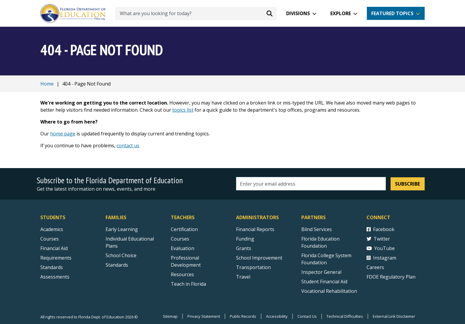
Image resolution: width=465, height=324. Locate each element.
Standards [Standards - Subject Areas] (51, 267)
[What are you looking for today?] (196, 13)
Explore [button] (340, 13)
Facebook (380, 229)
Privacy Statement (203, 316)
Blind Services (316, 229)
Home (47, 83)
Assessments (54, 277)
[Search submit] (269, 13)
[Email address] (311, 183)
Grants (243, 248)
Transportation (253, 267)
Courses (49, 239)
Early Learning (122, 229)
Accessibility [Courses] (277, 316)
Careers (375, 267)
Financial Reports (255, 229)
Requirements (55, 258)
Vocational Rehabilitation (329, 291)
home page (62, 133)
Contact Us (307, 316)
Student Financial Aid (324, 281)
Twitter (378, 239)
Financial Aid (54, 248)
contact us (128, 145)
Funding (245, 239)
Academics (51, 229)
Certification (184, 229)
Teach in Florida (188, 284)
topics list (182, 110)
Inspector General (321, 272)
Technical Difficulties (345, 316)
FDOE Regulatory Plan (391, 277)
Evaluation (182, 248)
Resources (182, 274)
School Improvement (259, 258)
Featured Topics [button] (392, 13)
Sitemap (170, 316)
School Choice (121, 255)
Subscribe (407, 184)
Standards (117, 265)
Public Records (243, 316)
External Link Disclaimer (394, 316)
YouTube (381, 248)
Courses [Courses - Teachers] (180, 239)
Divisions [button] (298, 13)
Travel (243, 277)
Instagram (381, 258)
